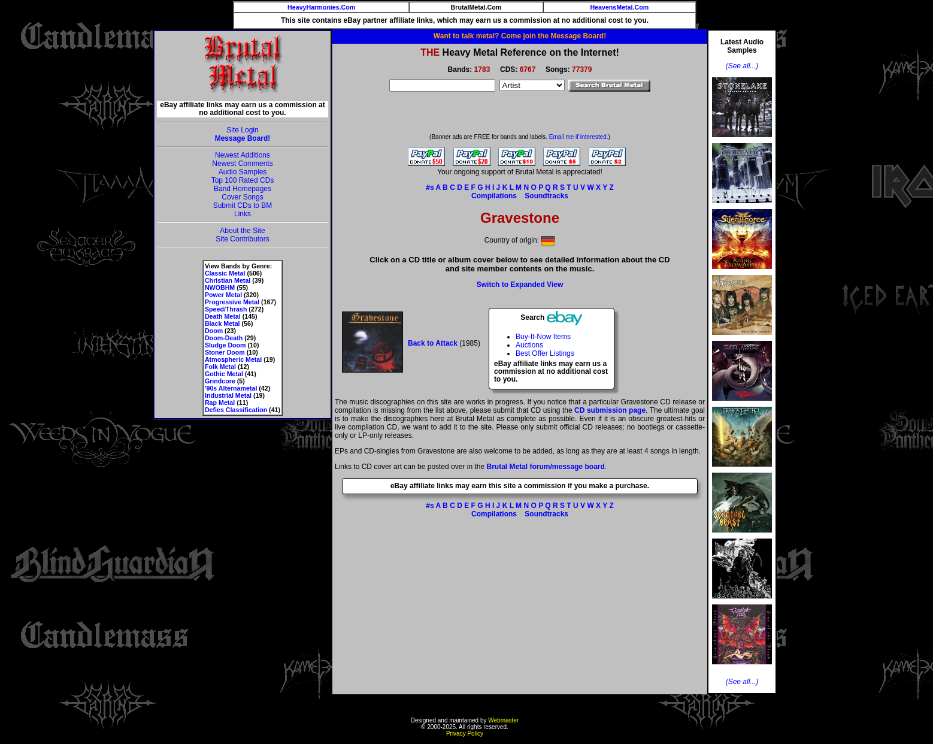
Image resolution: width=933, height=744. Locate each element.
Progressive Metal (232, 302)
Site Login (242, 130)
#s (430, 187)
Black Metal (222, 323)
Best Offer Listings (545, 353)
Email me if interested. (578, 137)
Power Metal (223, 294)
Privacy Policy (464, 733)
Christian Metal (227, 280)
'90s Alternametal (231, 388)
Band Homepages (242, 189)
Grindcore (220, 381)
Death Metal (223, 316)
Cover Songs (242, 197)
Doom (214, 330)
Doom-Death (224, 337)
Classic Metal (225, 273)
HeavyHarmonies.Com (321, 7)
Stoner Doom (225, 352)
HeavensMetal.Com (619, 7)
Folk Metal (220, 366)
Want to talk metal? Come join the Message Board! (520, 36)
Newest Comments (242, 163)
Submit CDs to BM (242, 205)
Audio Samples (243, 172)
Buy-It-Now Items (543, 336)
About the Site (242, 230)
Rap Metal (220, 402)
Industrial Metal (228, 395)
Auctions (529, 345)
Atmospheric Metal (233, 359)
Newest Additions (242, 155)
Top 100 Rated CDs (242, 180)
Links (242, 214)
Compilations (494, 196)
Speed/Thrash (226, 309)
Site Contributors (242, 239)
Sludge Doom (225, 345)
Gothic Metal (224, 373)
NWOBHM (220, 287)
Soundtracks (546, 196)
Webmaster (503, 720)
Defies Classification (236, 409)
